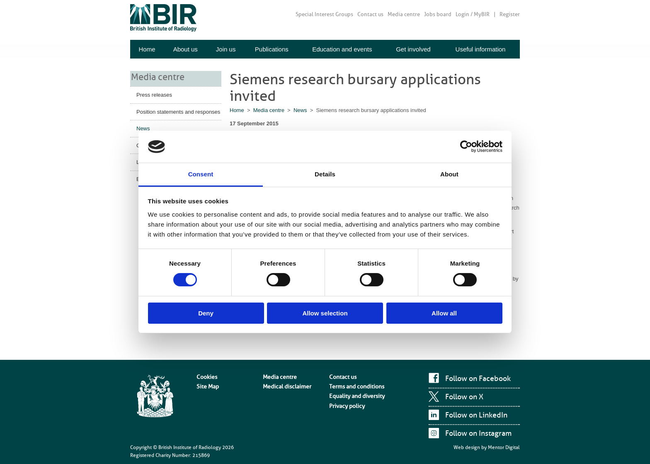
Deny (205, 313)
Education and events (342, 49)
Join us (226, 49)
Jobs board (437, 14)
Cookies (205, 376)
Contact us (370, 14)
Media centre (404, 14)
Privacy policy (344, 400)
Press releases (154, 94)
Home (146, 49)
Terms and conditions (352, 384)
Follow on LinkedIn (476, 415)
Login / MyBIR (473, 14)
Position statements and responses (178, 111)
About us (185, 49)
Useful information (481, 49)
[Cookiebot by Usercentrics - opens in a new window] (466, 146)
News (143, 128)
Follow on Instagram (478, 433)
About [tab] (449, 174)
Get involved (413, 49)
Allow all (444, 313)
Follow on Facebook (478, 378)
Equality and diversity (352, 392)
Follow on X (464, 396)
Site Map (206, 384)
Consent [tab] (200, 174)
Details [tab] (325, 174)
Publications (272, 49)
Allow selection (324, 313)
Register (510, 14)
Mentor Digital (504, 447)
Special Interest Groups (324, 14)
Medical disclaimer (284, 384)
